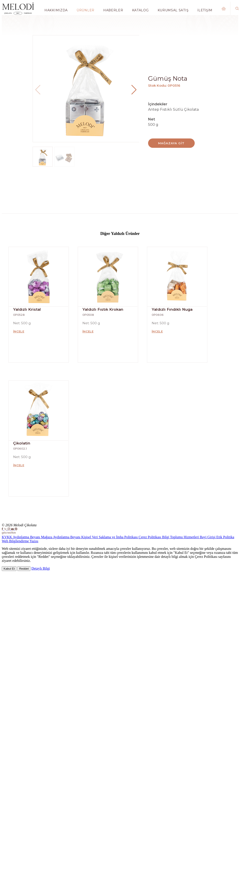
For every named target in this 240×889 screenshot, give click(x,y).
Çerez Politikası (150, 537)
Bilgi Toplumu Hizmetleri (181, 537)
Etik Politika (225, 537)
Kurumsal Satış (173, 10)
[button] (134, 90)
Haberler (113, 10)
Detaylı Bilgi (40, 568)
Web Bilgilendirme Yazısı (20, 541)
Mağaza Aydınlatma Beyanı (61, 537)
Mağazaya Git (171, 143)
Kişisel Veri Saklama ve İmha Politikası (110, 537)
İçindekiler (157, 104)
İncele (18, 331)
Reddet (24, 568)
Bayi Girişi (208, 537)
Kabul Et (9, 568)
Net (151, 119)
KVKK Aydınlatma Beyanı (21, 537)
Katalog (140, 10)
